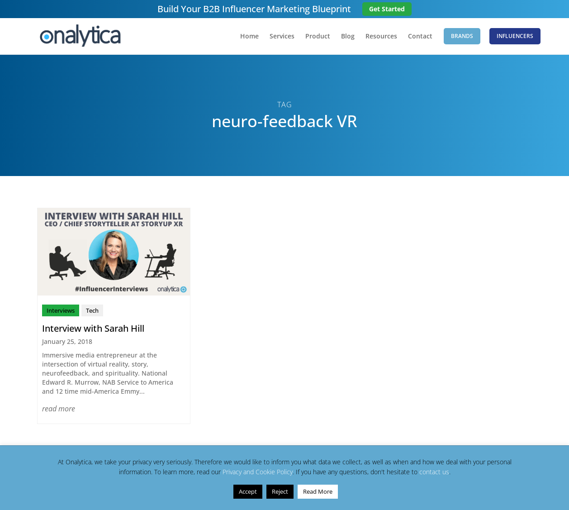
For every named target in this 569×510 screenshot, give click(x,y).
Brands (462, 36)
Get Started (387, 9)
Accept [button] (248, 491)
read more (58, 409)
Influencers (515, 36)
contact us (434, 471)
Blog (348, 36)
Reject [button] (280, 491)
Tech (92, 310)
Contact (420, 36)
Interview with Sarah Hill (93, 328)
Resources (381, 36)
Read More (317, 491)
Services (282, 36)
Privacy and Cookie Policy (258, 471)
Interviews (61, 310)
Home (249, 36)
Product (317, 36)
